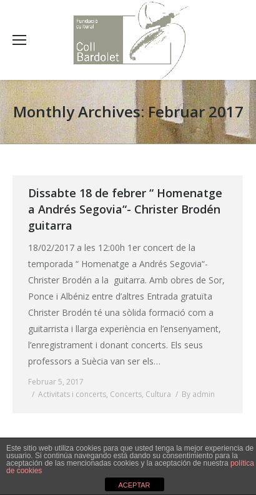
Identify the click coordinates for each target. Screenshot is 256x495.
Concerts (126, 394)
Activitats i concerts (72, 394)
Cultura (158, 394)
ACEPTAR (134, 485)
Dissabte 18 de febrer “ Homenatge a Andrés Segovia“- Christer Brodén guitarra (125, 209)
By (198, 394)
